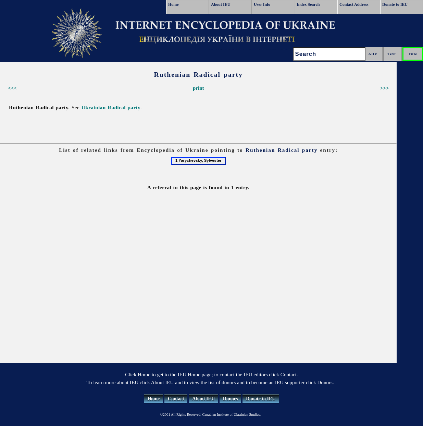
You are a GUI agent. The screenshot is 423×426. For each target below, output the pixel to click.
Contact (176, 398)
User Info (262, 4)
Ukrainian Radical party (111, 107)
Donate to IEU (395, 4)
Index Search (308, 4)
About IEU (220, 4)
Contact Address (354, 4)
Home (173, 4)
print (198, 88)
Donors (230, 398)
